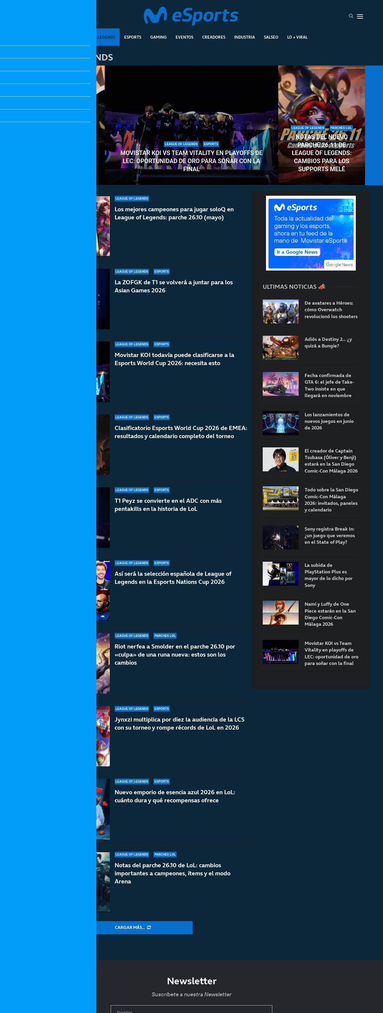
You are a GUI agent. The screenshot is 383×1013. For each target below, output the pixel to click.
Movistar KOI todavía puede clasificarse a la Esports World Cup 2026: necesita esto (174, 359)
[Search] (351, 16)
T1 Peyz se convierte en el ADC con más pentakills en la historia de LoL (168, 516)
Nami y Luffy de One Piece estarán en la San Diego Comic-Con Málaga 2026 (330, 614)
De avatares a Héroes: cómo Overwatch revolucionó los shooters (331, 310)
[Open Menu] (360, 16)
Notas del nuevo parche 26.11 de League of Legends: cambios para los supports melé (322, 153)
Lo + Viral (297, 37)
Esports (132, 37)
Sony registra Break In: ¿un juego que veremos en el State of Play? (330, 536)
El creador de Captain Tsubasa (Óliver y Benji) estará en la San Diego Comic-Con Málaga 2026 (331, 460)
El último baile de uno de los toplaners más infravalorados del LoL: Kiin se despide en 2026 (61, 149)
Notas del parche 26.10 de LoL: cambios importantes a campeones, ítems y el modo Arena (172, 873)
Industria (244, 37)
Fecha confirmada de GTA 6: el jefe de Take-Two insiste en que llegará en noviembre (329, 385)
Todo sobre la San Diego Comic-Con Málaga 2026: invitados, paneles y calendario (331, 499)
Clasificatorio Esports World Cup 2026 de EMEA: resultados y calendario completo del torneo (181, 435)
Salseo (271, 37)
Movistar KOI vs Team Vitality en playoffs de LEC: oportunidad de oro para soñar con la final (191, 161)
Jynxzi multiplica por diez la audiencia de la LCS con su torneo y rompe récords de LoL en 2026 (179, 725)
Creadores (213, 37)
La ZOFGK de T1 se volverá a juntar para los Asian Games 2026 (174, 286)
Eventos (184, 37)
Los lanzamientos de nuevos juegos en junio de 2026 (329, 421)
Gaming (158, 37)
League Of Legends (95, 37)
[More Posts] (133, 927)
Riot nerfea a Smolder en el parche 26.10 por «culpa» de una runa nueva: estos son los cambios (175, 665)
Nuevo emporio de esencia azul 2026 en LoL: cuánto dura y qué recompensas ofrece (175, 796)
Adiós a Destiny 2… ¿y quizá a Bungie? (328, 342)
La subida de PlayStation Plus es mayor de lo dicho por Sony (328, 575)
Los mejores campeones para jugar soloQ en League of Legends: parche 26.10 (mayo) (174, 213)
